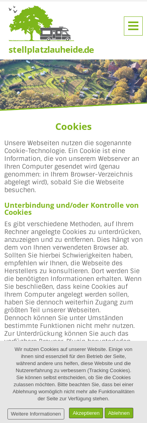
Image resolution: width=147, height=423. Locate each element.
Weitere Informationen (36, 414)
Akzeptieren (86, 413)
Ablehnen (119, 413)
